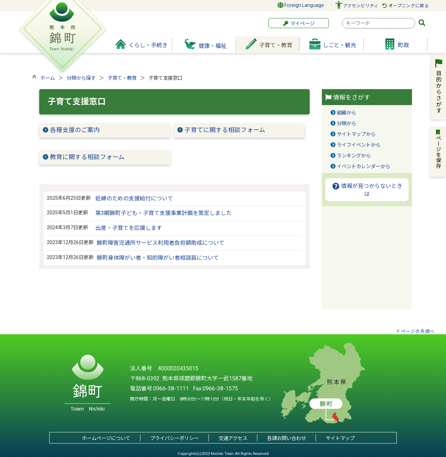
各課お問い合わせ (286, 438)
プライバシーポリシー (174, 438)
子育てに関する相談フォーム (225, 130)
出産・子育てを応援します (128, 228)
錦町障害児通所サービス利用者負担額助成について (160, 243)
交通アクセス (232, 438)
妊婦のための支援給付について (134, 198)
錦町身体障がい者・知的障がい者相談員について (158, 258)
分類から (346, 124)
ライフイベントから (358, 145)
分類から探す (81, 78)
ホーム (47, 78)
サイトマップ (340, 438)
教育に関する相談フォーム (87, 157)
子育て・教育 (122, 78)
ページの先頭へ (418, 331)
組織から (346, 113)
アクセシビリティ (360, 5)
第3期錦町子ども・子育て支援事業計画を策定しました (163, 213)
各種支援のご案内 (75, 130)
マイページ (299, 24)
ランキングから (354, 156)
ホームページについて (106, 438)
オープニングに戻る (405, 5)
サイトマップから (356, 134)
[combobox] (378, 23)
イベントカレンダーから (363, 167)
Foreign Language (300, 5)
